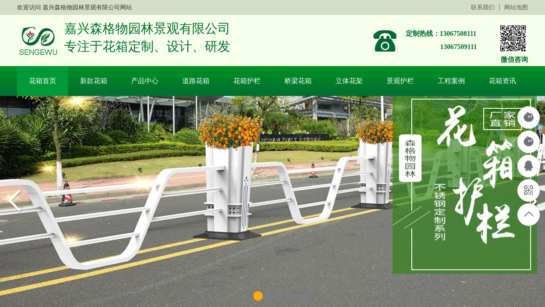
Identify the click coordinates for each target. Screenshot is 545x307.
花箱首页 (42, 80)
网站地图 (516, 7)
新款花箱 (93, 80)
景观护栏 (400, 80)
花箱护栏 (247, 80)
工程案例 (451, 80)
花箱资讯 (502, 80)
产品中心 (144, 80)
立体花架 (349, 80)
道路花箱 (195, 80)
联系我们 (483, 7)
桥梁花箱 (298, 80)
